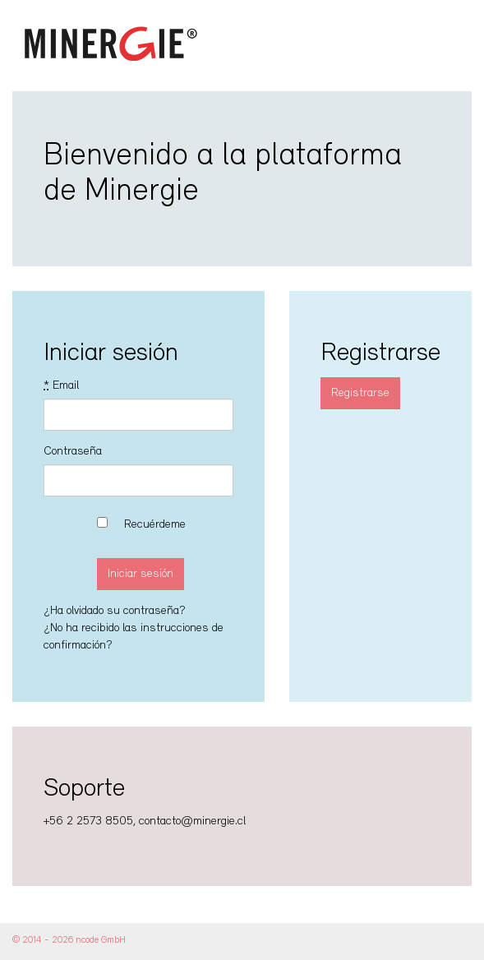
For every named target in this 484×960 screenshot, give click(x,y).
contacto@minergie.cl (192, 821)
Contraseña (73, 451)
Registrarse (360, 393)
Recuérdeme (155, 525)
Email (61, 386)
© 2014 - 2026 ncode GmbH (69, 940)
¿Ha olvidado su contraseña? (115, 611)
